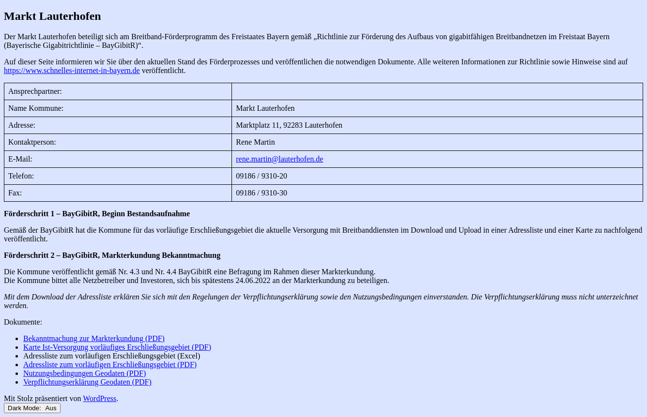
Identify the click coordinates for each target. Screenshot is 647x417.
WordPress (99, 398)
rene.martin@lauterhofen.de (279, 159)
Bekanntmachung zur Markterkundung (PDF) (94, 338)
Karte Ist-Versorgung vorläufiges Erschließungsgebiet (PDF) (117, 347)
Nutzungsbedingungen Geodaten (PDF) (84, 373)
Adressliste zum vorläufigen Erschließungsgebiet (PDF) (110, 364)
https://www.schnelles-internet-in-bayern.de (72, 70)
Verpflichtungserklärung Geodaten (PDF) (87, 382)
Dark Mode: (32, 408)
